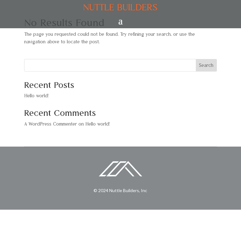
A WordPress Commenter (50, 123)
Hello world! (36, 95)
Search (206, 65)
